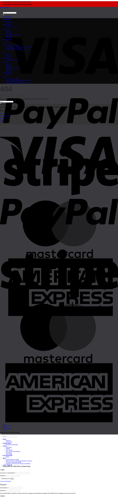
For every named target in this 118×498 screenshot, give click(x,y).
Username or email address (8, 473)
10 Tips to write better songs (13, 48)
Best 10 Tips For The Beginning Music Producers (19, 47)
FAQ (1, 113)
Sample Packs (7, 24)
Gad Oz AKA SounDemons (13, 34)
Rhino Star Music (4, 7)
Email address (4, 487)
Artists (5, 28)
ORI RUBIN (9, 37)
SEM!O (8, 32)
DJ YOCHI (9, 36)
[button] (7, 16)
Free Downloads (7, 39)
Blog (4, 43)
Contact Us (9, 22)
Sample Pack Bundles (12, 26)
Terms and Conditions (6, 116)
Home (4, 19)
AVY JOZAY (9, 33)
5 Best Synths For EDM (12, 45)
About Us (8, 21)
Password (3, 475)
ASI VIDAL (9, 30)
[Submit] (3, 14)
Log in (12, 478)
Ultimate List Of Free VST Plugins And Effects (18, 49)
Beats (7, 41)
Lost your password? (5, 481)
